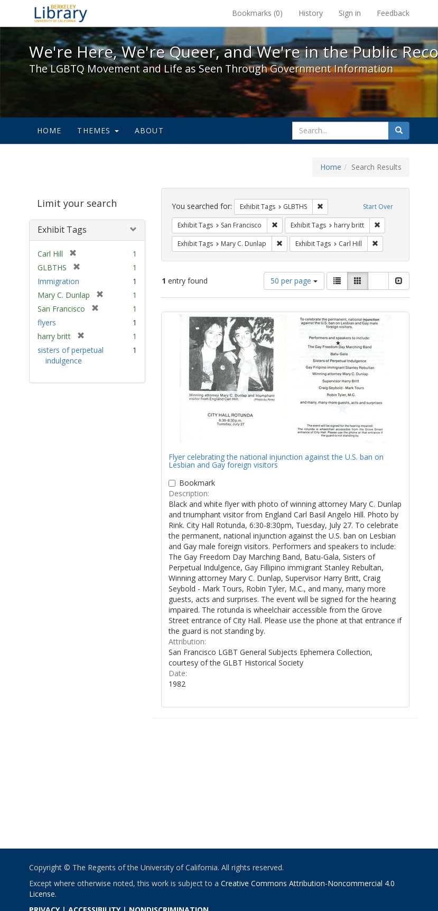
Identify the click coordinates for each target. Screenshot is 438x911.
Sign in (350, 13)
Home (49, 130)
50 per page (294, 281)
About (149, 130)
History (311, 13)
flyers (47, 322)
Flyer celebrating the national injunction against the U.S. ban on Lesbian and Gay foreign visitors (276, 461)
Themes (97, 130)
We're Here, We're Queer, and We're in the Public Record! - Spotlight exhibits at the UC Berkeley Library (60, 13)
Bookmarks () (257, 13)
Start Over (378, 206)
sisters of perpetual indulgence (71, 355)
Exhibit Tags (62, 229)
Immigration (58, 281)
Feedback (393, 13)
